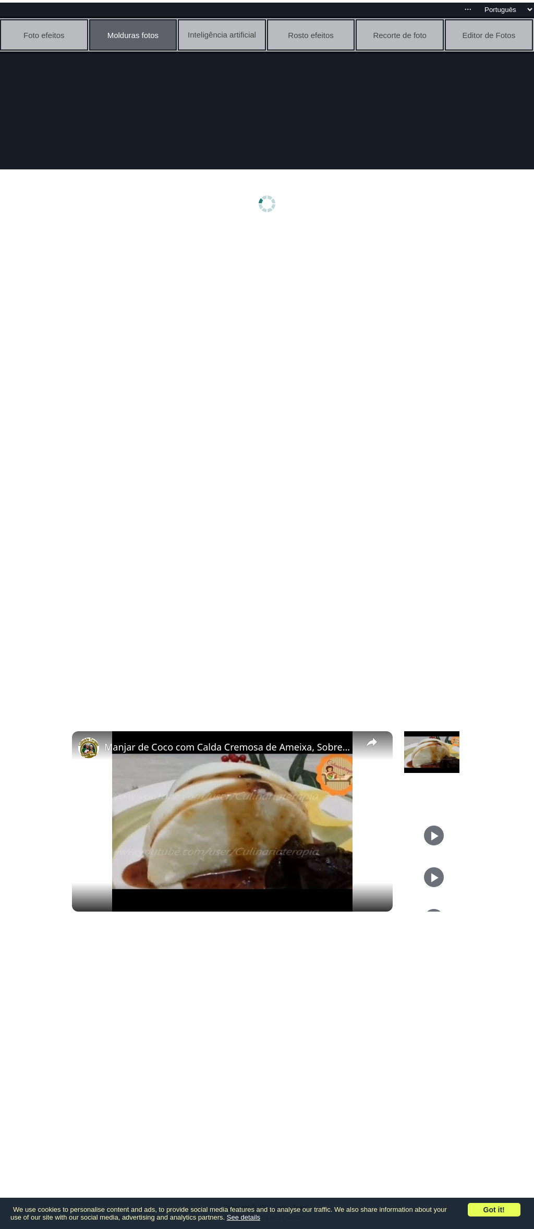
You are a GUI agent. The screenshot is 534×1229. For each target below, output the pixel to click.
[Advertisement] (269, 311)
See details (243, 1217)
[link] (88, 748)
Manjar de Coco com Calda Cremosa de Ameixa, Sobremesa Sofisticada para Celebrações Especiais (230, 747)
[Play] (433, 835)
